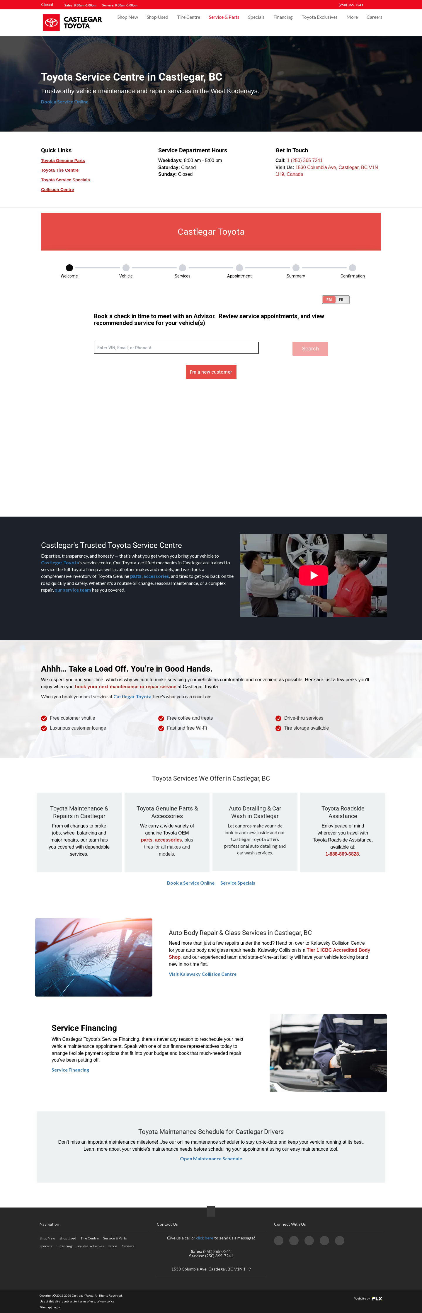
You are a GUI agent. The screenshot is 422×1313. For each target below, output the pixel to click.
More (352, 22)
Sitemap (45, 1307)
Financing (283, 22)
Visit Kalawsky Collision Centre (202, 974)
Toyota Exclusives (320, 22)
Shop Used (157, 22)
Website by (368, 1298)
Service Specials (237, 882)
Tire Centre (188, 22)
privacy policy (105, 1301)
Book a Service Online (65, 101)
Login (56, 1307)
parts (136, 576)
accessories (156, 576)
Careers (374, 22)
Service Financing (70, 1069)
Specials (256, 22)
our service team (73, 589)
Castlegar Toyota (60, 562)
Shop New (128, 22)
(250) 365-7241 (350, 5)
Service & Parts (224, 22)
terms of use (86, 1301)
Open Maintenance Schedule (211, 1158)
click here (204, 1237)
